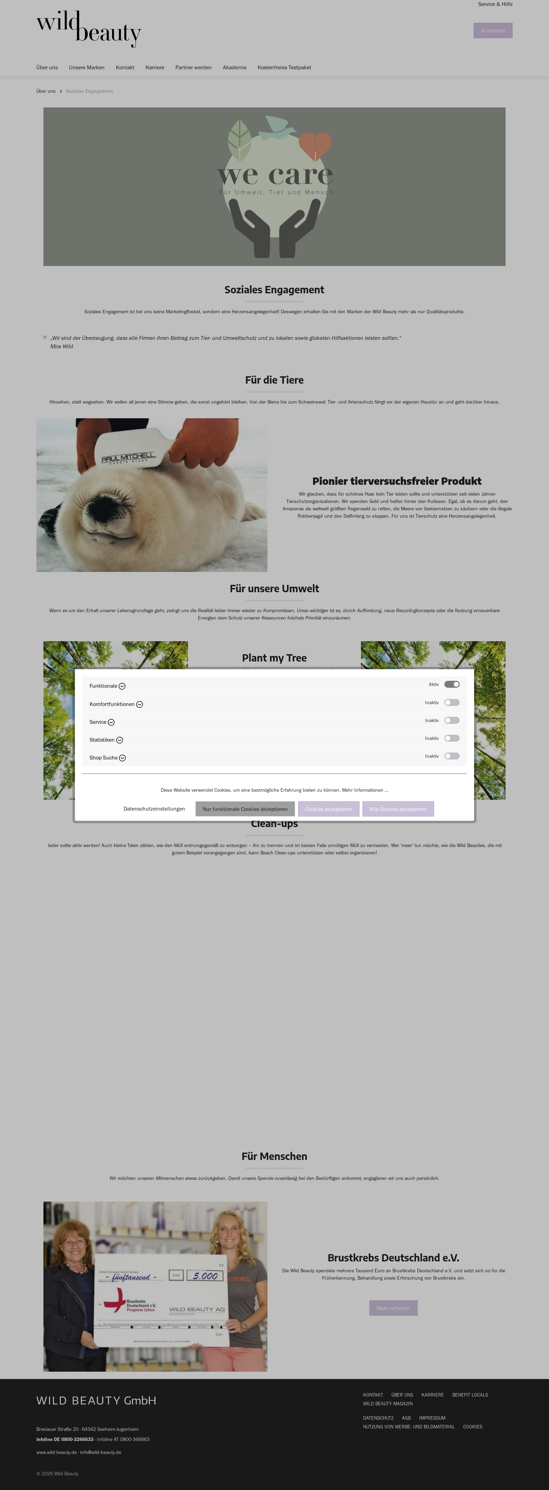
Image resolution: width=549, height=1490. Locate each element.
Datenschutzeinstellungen (154, 808)
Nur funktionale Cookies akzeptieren (245, 809)
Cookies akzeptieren (329, 809)
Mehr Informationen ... (365, 790)
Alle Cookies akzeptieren (399, 809)
